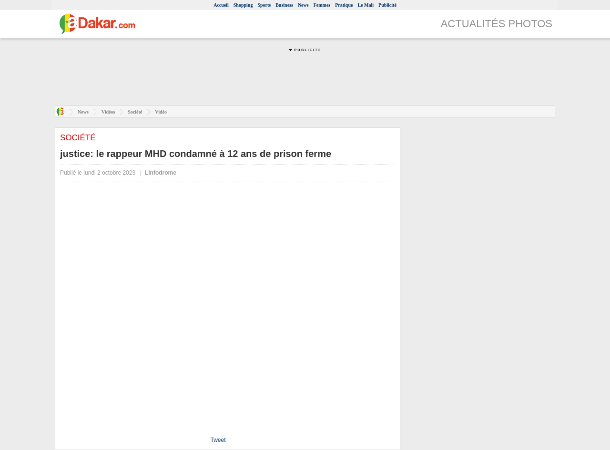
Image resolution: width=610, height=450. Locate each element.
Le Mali (365, 5)
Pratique (344, 5)
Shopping (243, 5)
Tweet (217, 440)
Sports (264, 5)
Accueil (221, 5)
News (303, 5)
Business (284, 5)
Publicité (387, 5)
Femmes (322, 5)
